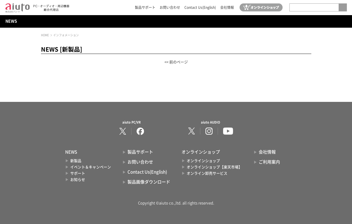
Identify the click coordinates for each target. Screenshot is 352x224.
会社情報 (227, 7)
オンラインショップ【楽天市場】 (214, 167)
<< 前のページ (176, 62)
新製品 (75, 161)
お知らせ (77, 179)
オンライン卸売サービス (207, 173)
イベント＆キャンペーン (90, 167)
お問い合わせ (170, 7)
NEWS (11, 21)
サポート (77, 173)
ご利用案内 (269, 162)
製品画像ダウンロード (148, 182)
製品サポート (145, 7)
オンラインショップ (203, 161)
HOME (45, 35)
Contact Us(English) (200, 7)
